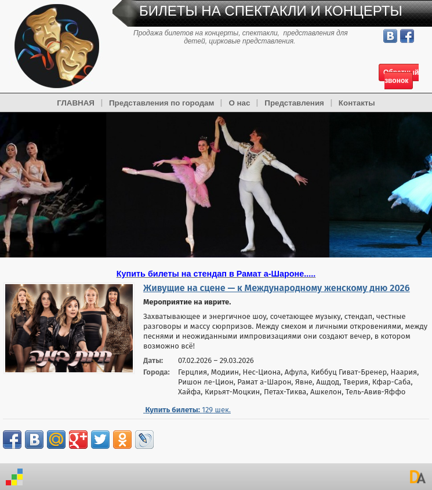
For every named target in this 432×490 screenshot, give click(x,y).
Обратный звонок (401, 76)
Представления (294, 103)
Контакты (357, 103)
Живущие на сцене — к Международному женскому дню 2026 (276, 287)
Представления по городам (161, 103)
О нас (239, 103)
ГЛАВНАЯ (76, 103)
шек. (187, 409)
